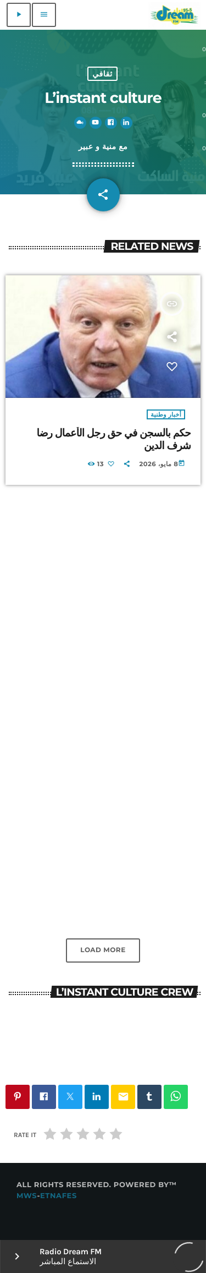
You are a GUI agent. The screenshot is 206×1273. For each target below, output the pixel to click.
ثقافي (102, 74)
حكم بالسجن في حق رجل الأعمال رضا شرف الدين (113, 439)
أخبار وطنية (166, 414)
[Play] (19, 15)
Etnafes (58, 1196)
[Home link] (174, 15)
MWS (26, 1196)
